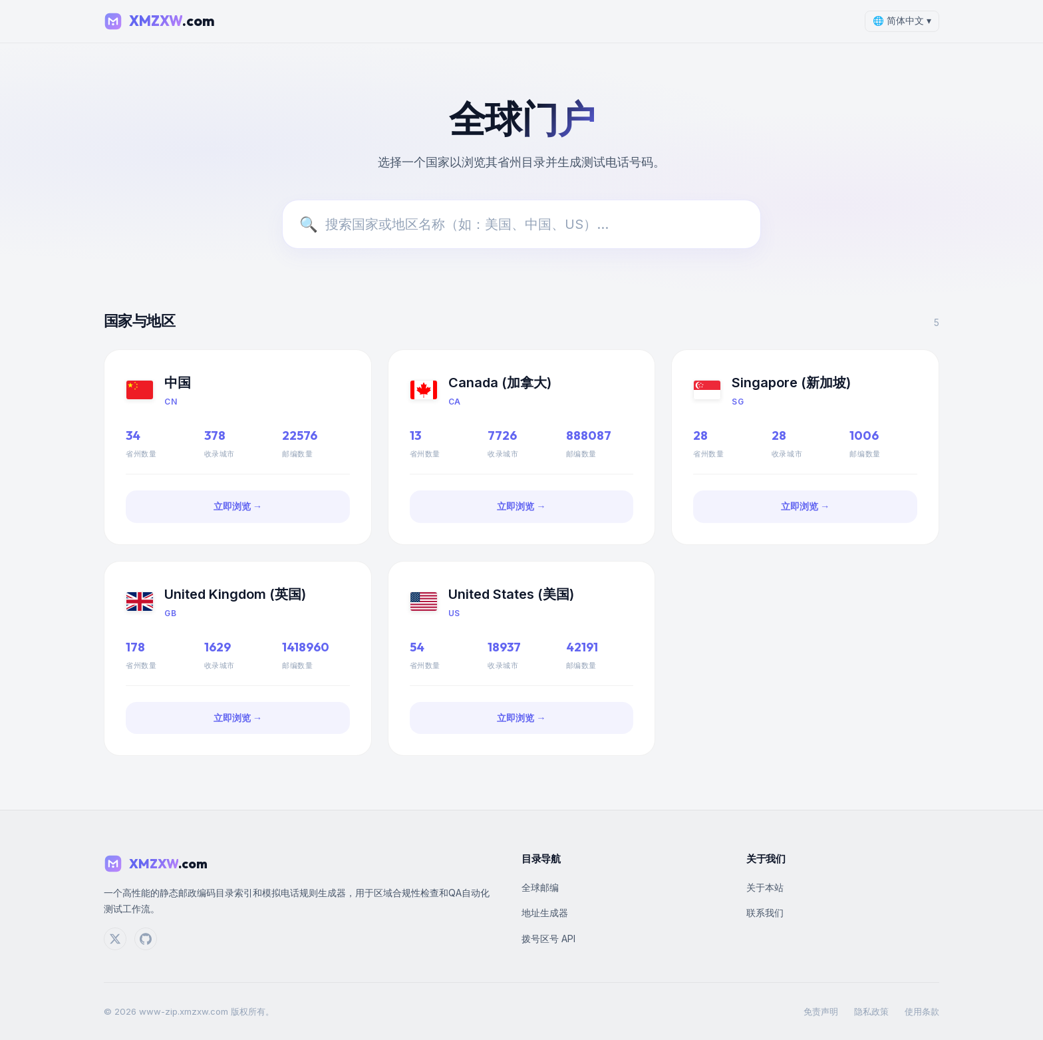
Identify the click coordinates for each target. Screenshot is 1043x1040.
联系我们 (765, 912)
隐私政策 (871, 1011)
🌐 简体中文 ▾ (902, 20)
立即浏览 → (238, 506)
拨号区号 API (548, 938)
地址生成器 (545, 912)
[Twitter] (115, 939)
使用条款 (922, 1011)
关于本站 (765, 887)
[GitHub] (145, 939)
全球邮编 (540, 887)
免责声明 (821, 1011)
